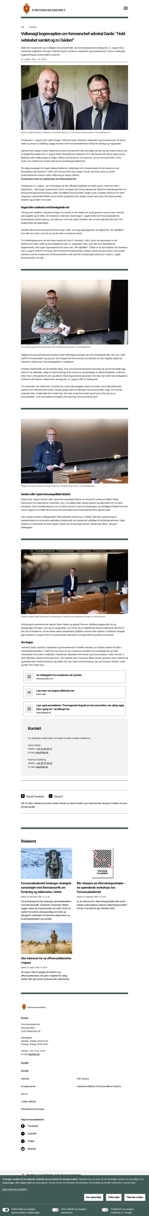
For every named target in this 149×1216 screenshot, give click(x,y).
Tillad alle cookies (134, 1197)
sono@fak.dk (41, 752)
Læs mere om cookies (14, 1189)
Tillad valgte (114, 1197)
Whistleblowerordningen (33, 1109)
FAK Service (83, 1078)
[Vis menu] (125, 8)
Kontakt (25, 1062)
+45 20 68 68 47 (44, 748)
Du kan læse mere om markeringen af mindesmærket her (48, 178)
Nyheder (33, 27)
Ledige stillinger (28, 1101)
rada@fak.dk (41, 767)
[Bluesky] (30, 1150)
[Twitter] (30, 1142)
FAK (22, 27)
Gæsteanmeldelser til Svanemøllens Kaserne (99, 1086)
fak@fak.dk (34, 1054)
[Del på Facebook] (32, 796)
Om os (24, 1094)
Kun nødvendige (93, 1197)
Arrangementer (28, 1086)
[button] (29, 1207)
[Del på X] (56, 796)
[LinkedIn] (31, 1135)
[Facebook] (31, 1127)
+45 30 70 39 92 (44, 763)
